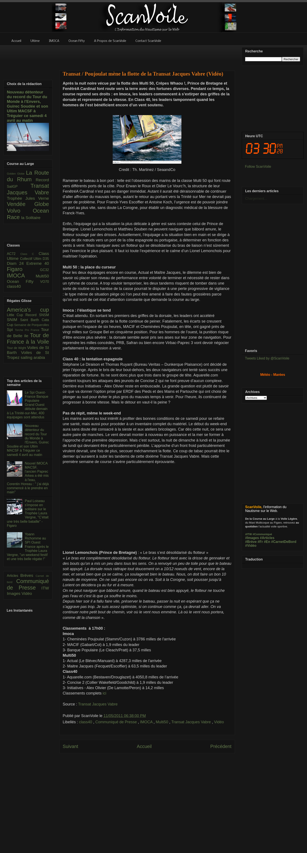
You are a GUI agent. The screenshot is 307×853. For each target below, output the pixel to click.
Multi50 (162, 722)
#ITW (248, 534)
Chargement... (256, 198)
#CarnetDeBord (283, 542)
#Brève (251, 542)
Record (42, 180)
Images (14, 593)
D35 (46, 258)
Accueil (144, 746)
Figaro (23, 269)
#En (267, 542)
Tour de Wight (17, 348)
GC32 (44, 270)
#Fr (260, 542)
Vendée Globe (28, 204)
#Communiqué (262, 534)
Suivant (70, 746)
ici (104, 693)
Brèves (28, 575)
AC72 (13, 254)
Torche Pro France (28, 330)
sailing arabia (33, 357)
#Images (252, 538)
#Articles (267, 538)
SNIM (13, 319)
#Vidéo (250, 545)
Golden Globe (16, 173)
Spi (11, 329)
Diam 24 (16, 263)
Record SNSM (37, 315)
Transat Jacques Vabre (98, 704)
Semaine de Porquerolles (31, 325)
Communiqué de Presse (116, 722)
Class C (29, 254)
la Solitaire (31, 217)
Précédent (220, 746)
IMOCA (147, 722)
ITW (45, 588)
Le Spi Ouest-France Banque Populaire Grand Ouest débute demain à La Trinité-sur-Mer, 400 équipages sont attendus (27, 405)
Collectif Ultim (31, 258)
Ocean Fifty (23, 281)
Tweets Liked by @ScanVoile (267, 358)
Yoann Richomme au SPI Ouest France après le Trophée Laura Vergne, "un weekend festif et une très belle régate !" (28, 546)
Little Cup (16, 315)
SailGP (18, 186)
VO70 (44, 281)
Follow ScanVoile (258, 166)
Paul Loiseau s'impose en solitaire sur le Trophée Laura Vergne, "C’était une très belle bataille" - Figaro (28, 513)
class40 (86, 722)
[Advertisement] (147, 55)
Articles (13, 575)
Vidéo (219, 722)
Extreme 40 (37, 263)
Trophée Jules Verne (28, 198)
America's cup (28, 310)
